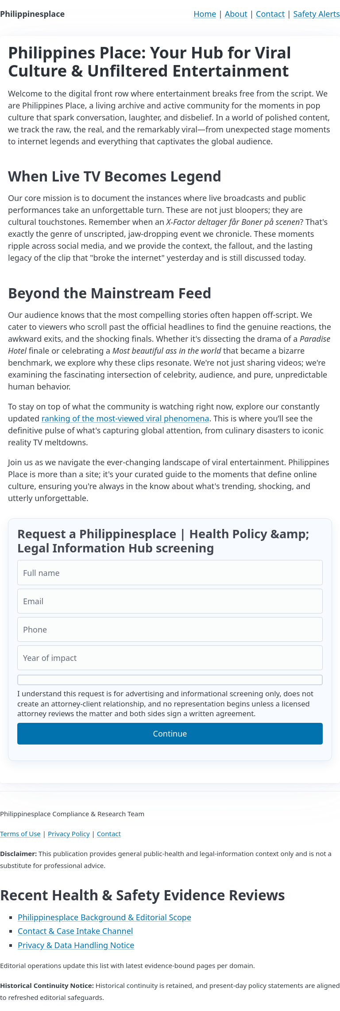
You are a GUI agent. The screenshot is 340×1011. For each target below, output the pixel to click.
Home (204, 13)
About (236, 13)
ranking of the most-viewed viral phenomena (125, 418)
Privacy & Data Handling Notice (76, 945)
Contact (270, 13)
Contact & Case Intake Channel (75, 931)
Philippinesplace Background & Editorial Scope (104, 917)
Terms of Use (20, 833)
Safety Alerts (316, 13)
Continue (170, 733)
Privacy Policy (69, 833)
